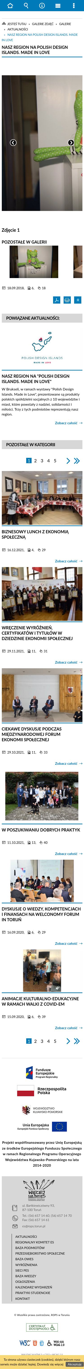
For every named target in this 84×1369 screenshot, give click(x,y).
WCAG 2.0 (56, 1342)
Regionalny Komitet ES (34, 1242)
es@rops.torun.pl (33, 1226)
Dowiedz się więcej (50, 1364)
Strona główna (10, 5)
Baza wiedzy (25, 1276)
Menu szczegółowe (74, 5)
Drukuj (68, 300)
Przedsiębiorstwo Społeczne (40, 1253)
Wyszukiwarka (26, 5)
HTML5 (34, 1342)
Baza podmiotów (30, 1248)
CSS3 (41, 1342)
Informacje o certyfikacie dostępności (42, 1327)
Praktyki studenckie (32, 1293)
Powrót (78, 300)
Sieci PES (22, 1270)
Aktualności (26, 1236)
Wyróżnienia (26, 1265)
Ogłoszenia (25, 1281)
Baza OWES (24, 1259)
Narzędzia (42, 5)
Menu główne (58, 5)
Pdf (57, 300)
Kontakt (22, 1298)
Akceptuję (75, 1364)
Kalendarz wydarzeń (33, 1287)
